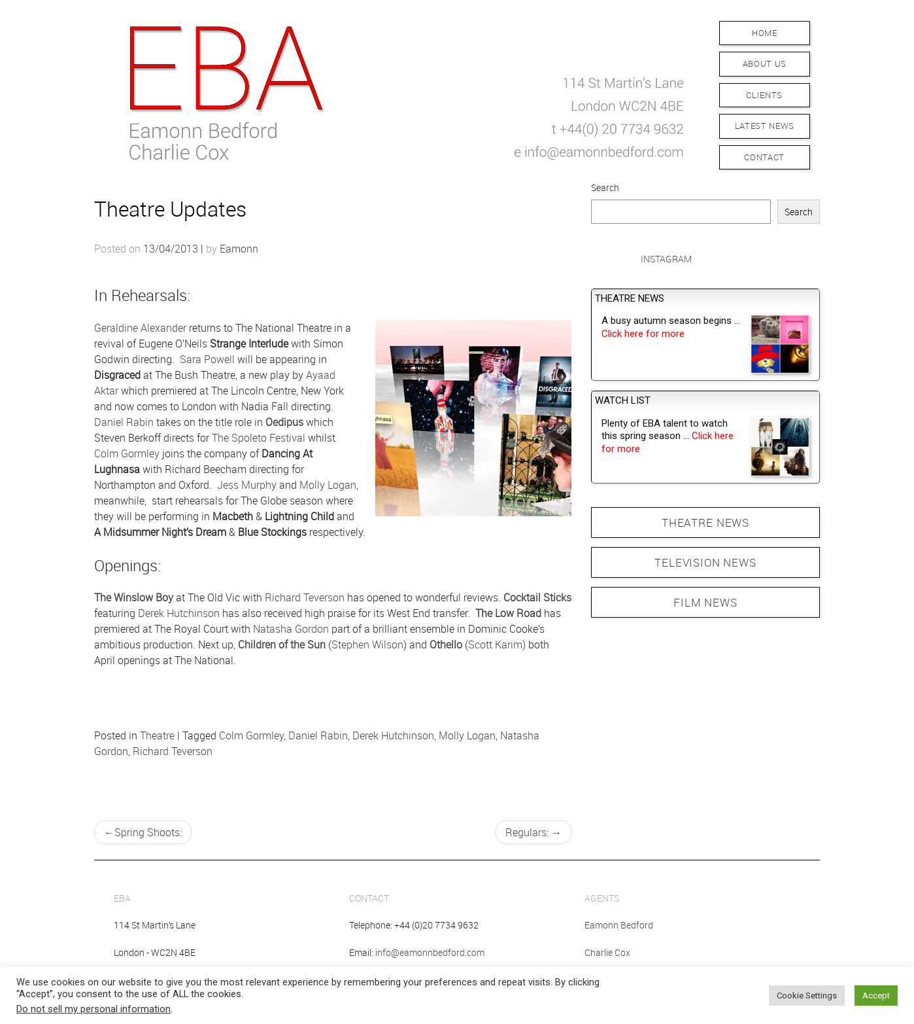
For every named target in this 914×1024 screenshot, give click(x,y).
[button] (401, 90)
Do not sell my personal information (93, 1009)
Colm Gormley (127, 453)
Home (764, 33)
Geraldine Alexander (140, 328)
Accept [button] (876, 995)
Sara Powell (207, 359)
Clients (764, 95)
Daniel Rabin (124, 422)
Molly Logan (327, 485)
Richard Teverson (305, 597)
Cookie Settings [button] (807, 995)
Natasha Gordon (291, 629)
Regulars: (527, 832)
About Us (765, 63)
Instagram (666, 259)
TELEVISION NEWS (705, 562)
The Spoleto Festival (258, 438)
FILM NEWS (705, 602)
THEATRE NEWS (705, 522)
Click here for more (643, 334)
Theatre (157, 735)
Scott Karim (495, 644)
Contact (764, 157)
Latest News (764, 126)
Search (605, 187)
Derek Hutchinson (179, 613)
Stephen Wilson (367, 644)
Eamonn (239, 248)
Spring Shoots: (148, 832)
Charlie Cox (607, 952)
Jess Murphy (247, 485)
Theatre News (629, 298)
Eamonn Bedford (618, 925)
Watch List (623, 400)
